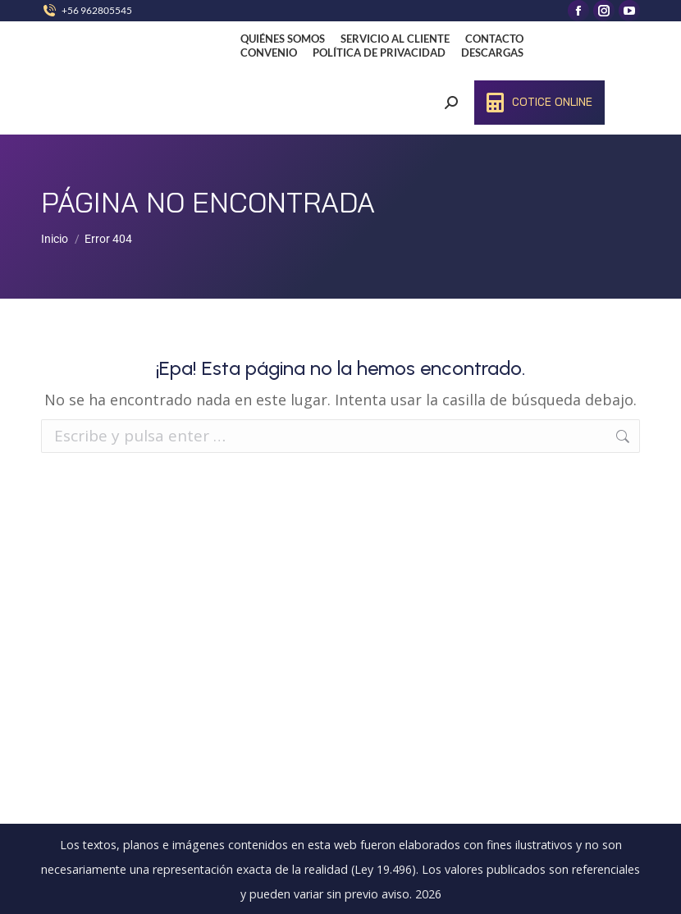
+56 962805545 (97, 10)
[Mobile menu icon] (643, 78)
